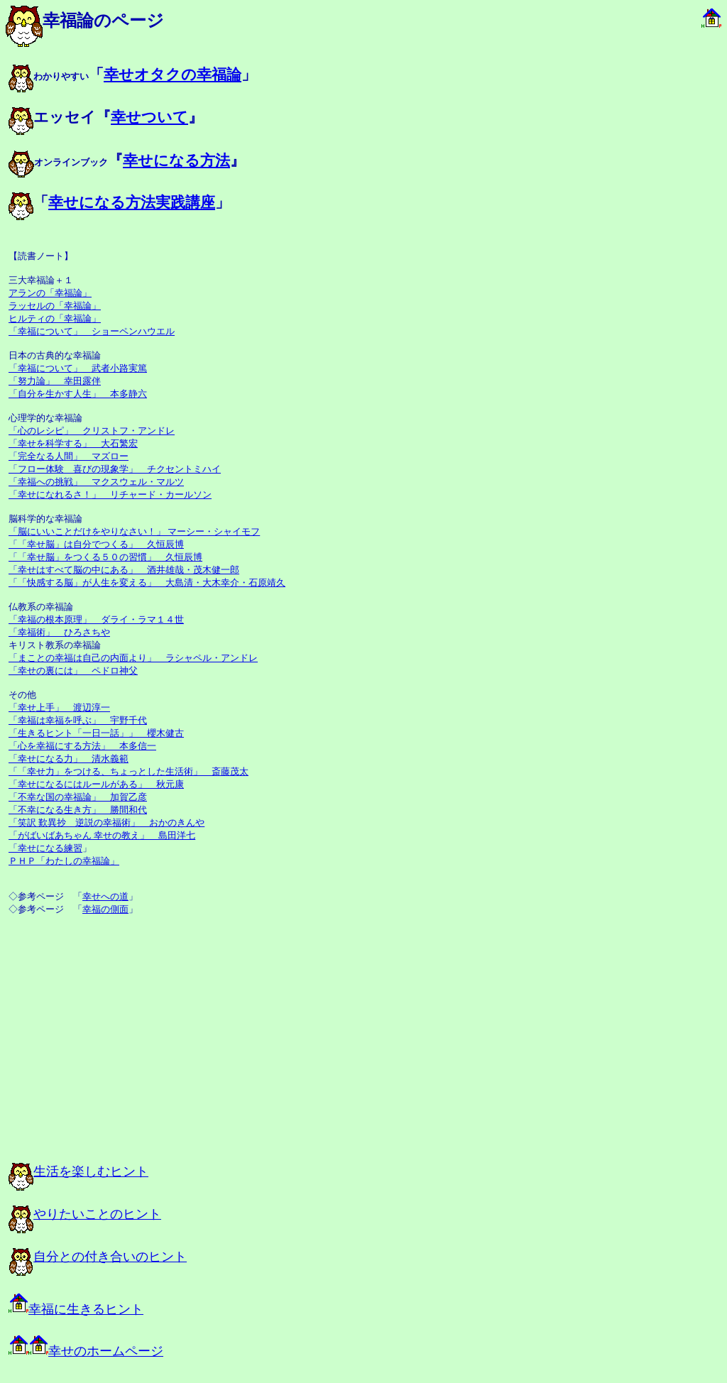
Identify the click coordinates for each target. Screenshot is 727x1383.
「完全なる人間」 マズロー (69, 456)
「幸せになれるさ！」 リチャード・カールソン (110, 494)
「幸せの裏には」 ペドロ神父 (73, 670)
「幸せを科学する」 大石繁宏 (73, 443)
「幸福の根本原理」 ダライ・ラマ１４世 (96, 619)
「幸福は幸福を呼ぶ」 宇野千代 (78, 720)
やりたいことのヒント (85, 1214)
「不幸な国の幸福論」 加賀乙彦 (78, 797)
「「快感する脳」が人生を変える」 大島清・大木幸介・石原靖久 (147, 582)
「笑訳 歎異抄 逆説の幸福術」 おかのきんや (106, 822)
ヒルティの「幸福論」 (55, 318)
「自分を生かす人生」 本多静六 (78, 393)
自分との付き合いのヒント (98, 1257)
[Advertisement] (164, 1046)
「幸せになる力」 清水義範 (69, 758)
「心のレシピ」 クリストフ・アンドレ (92, 430)
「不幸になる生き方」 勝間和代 (78, 809)
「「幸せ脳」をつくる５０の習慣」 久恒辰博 (105, 557)
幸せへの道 (105, 896)
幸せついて (149, 117)
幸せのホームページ (86, 1351)
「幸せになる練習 (45, 848)
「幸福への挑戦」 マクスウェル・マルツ (96, 481)
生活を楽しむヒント (78, 1171)
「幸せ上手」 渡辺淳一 (59, 707)
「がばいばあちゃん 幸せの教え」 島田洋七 (102, 835)
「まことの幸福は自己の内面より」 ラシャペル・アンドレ (133, 657)
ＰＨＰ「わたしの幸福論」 (64, 861)
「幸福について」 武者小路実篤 (78, 368)
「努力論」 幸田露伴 (55, 381)
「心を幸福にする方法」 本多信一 (82, 745)
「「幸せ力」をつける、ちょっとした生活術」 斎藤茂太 (128, 771)
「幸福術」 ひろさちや (59, 632)
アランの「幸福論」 (50, 293)
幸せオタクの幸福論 (172, 74)
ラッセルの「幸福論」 (55, 305)
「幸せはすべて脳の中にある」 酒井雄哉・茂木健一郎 (124, 569)
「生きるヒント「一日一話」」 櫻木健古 (96, 733)
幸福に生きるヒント (76, 1309)
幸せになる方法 (176, 160)
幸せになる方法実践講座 (131, 202)
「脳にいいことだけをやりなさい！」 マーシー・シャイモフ (134, 531)
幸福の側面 (105, 909)
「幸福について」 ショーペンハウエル (92, 331)
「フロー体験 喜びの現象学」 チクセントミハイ (115, 469)
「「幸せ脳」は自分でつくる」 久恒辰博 (96, 544)
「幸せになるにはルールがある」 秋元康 (96, 784)
